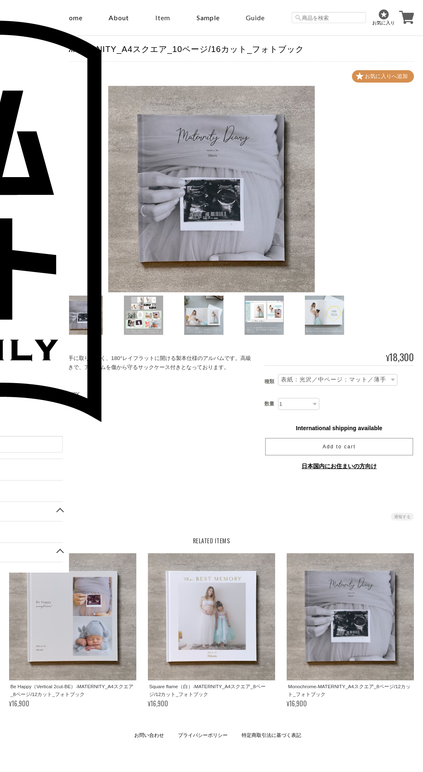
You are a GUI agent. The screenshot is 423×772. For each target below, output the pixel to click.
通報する (402, 516)
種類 (269, 382)
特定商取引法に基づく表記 (271, 735)
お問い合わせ (149, 735)
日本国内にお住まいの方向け (339, 466)
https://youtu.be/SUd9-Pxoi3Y (44, 394)
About (119, 17)
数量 (269, 404)
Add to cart (339, 447)
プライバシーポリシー (203, 735)
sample (208, 17)
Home (73, 17)
